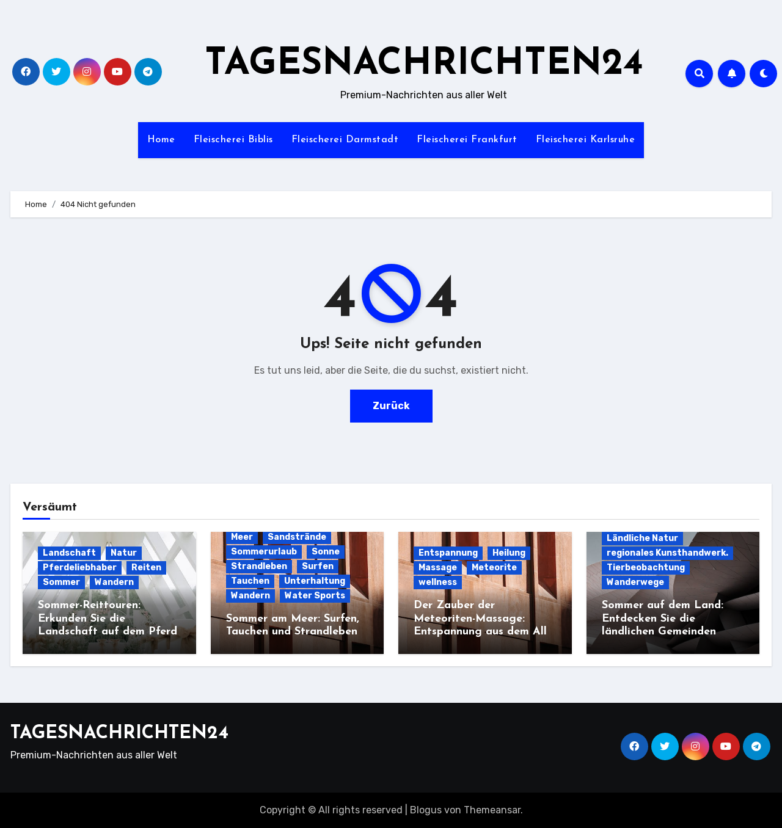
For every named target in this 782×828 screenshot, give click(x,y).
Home (161, 140)
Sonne (326, 552)
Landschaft (69, 553)
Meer (242, 537)
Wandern (114, 582)
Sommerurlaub (264, 552)
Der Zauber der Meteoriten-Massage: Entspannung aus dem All (480, 618)
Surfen (318, 566)
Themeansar (492, 810)
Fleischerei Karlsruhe (585, 140)
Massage (437, 567)
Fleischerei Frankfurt (467, 140)
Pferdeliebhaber (80, 567)
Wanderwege (635, 582)
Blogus (426, 810)
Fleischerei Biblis (233, 140)
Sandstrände (297, 537)
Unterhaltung (314, 581)
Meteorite (494, 567)
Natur (124, 553)
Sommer (61, 582)
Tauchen (250, 581)
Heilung (508, 553)
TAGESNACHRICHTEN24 (424, 64)
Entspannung (448, 553)
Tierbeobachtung (646, 567)
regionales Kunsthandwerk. (667, 553)
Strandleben (259, 566)
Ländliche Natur (642, 538)
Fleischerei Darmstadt (345, 140)
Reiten (146, 567)
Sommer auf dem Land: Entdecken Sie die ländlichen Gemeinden (662, 618)
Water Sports (315, 595)
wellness (437, 582)
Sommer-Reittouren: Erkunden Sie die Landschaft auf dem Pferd (107, 618)
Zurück (391, 406)
